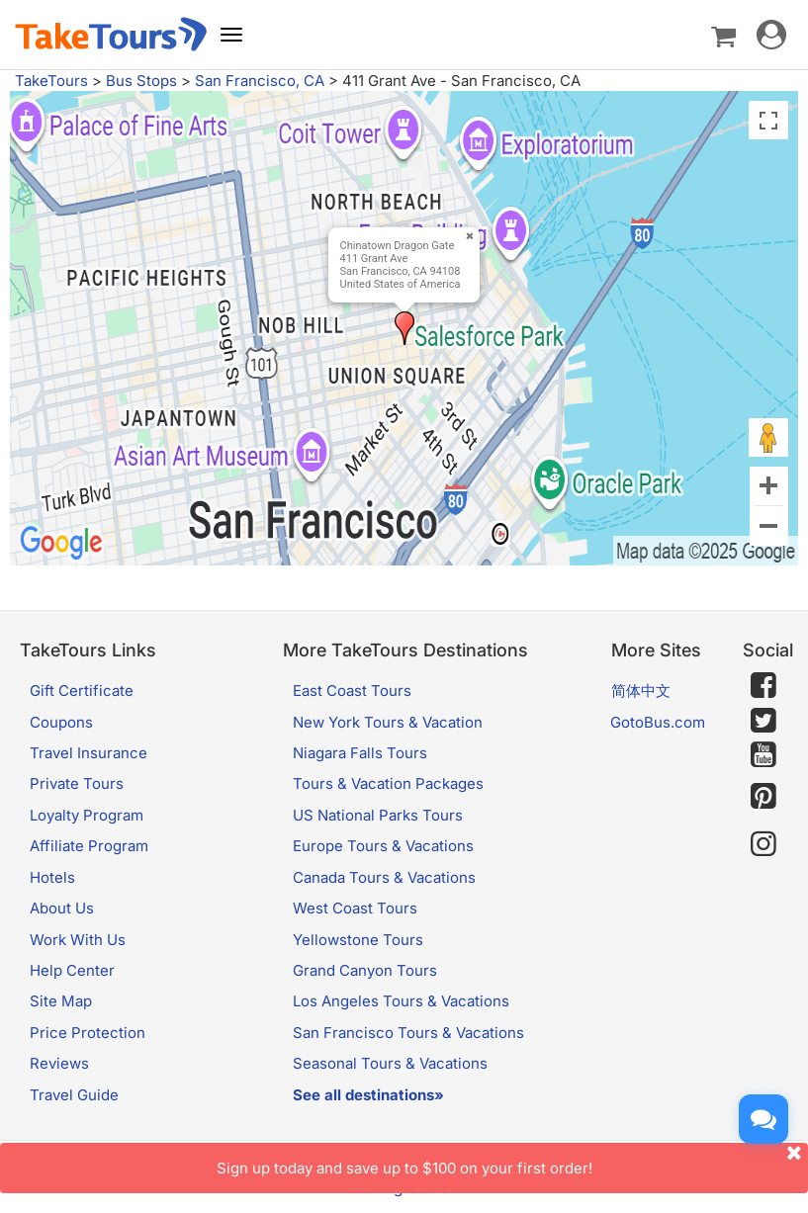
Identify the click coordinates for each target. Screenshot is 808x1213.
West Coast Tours (355, 908)
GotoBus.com (657, 722)
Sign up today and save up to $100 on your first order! (513, 1160)
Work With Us (78, 939)
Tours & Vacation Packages (388, 783)
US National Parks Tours (378, 815)
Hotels (52, 877)
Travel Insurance (88, 752)
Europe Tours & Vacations (383, 845)
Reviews (59, 1063)
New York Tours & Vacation (388, 722)
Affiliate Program (89, 845)
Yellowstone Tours (358, 939)
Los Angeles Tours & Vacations (401, 1001)
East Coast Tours (352, 690)
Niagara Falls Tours (360, 752)
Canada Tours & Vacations (384, 877)
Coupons (61, 722)
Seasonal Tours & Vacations (390, 1063)
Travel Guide (74, 1094)
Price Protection (87, 1032)
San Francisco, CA (259, 80)
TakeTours (51, 80)
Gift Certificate (82, 690)
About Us (62, 908)
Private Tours (77, 783)
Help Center (72, 970)
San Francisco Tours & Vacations (408, 1032)
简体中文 (641, 690)
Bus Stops (141, 80)
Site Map (61, 1001)
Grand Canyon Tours (365, 970)
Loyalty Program (86, 815)
